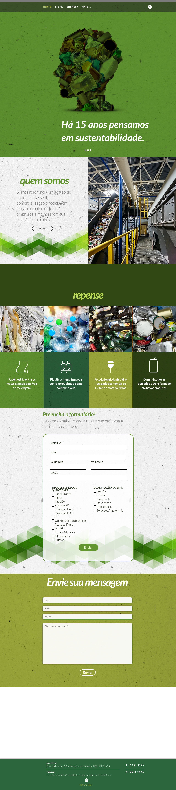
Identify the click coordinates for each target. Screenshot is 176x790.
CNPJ (54, 452)
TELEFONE (97, 462)
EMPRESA (56, 442)
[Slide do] (88, 150)
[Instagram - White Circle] (150, 7)
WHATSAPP (57, 462)
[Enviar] (88, 547)
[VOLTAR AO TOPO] (86, 785)
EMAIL (54, 473)
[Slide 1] (85, 150)
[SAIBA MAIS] (42, 228)
